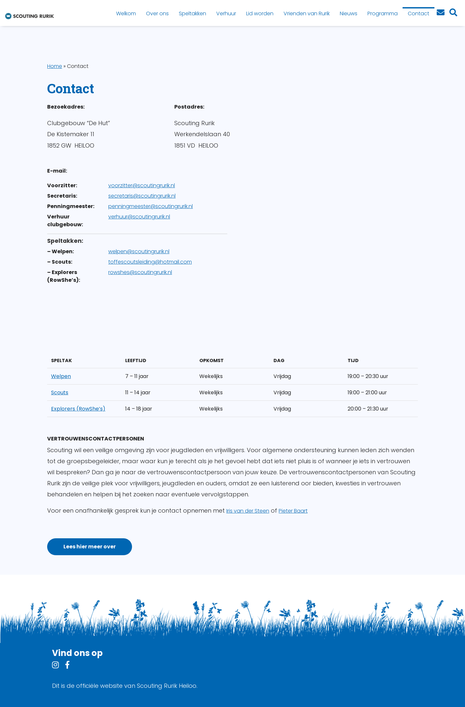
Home (54, 66)
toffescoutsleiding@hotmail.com (150, 262)
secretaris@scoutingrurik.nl (142, 196)
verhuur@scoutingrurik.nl (139, 216)
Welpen (61, 376)
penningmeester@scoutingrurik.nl (150, 206)
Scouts (59, 392)
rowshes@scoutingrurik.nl (140, 272)
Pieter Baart (293, 511)
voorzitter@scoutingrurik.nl (141, 185)
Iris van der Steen (247, 511)
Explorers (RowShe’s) (78, 408)
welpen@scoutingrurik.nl (138, 251)
